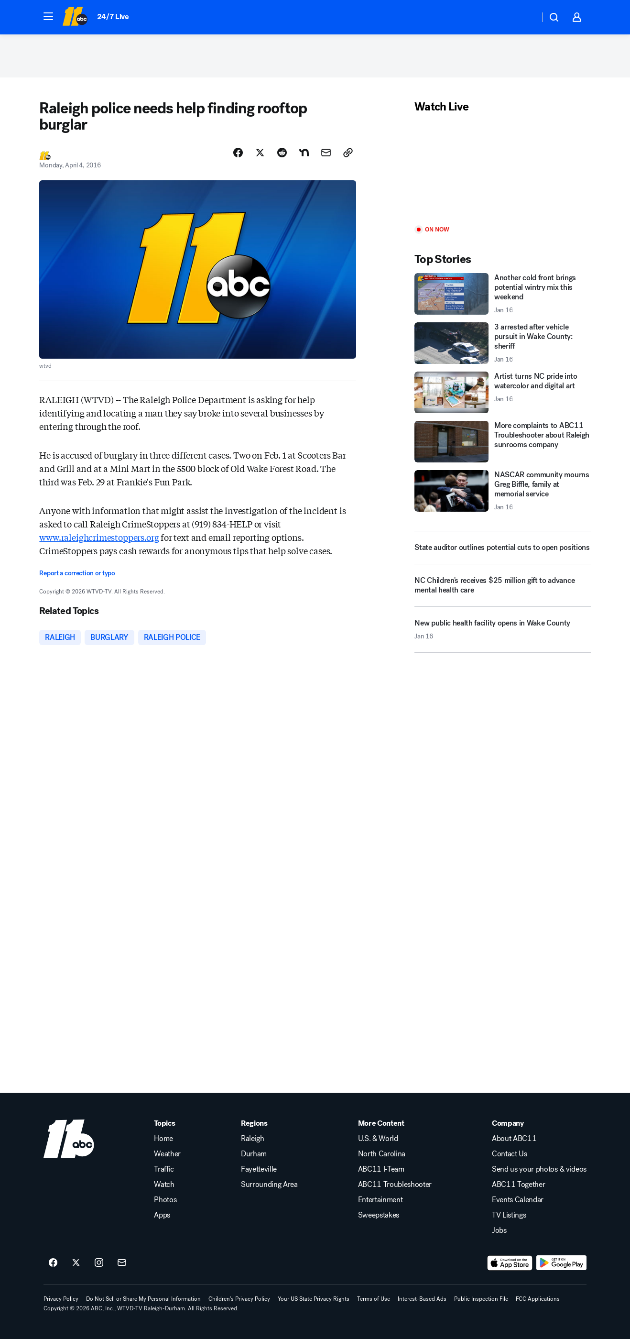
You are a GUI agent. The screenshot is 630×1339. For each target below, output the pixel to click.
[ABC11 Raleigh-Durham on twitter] (76, 1263)
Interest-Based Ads (422, 1299)
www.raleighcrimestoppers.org (99, 537)
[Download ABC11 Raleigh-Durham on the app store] (510, 1263)
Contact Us (509, 1154)
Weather (167, 1154)
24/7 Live (113, 16)
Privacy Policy (60, 1299)
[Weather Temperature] (524, 17)
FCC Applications (538, 1299)
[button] (48, 16)
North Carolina (382, 1154)
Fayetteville (259, 1169)
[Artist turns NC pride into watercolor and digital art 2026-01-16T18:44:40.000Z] (502, 392)
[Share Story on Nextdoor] (304, 152)
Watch (164, 1184)
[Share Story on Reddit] (282, 152)
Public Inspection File (481, 1299)
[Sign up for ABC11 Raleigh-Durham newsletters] (121, 1263)
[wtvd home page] (68, 1138)
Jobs (499, 1230)
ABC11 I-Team (381, 1169)
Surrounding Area (269, 1184)
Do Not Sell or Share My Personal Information (143, 1299)
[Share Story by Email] (326, 152)
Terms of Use (373, 1299)
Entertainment (380, 1200)
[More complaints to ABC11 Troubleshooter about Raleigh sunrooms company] (502, 441)
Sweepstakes (378, 1215)
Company (508, 1123)
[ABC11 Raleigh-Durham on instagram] (99, 1263)
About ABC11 (514, 1138)
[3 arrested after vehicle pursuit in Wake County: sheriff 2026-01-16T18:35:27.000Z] (502, 343)
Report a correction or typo (77, 573)
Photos (165, 1200)
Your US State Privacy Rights (313, 1299)
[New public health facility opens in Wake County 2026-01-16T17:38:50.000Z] (502, 633)
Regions (254, 1123)
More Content (381, 1123)
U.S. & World (378, 1138)
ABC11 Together (518, 1184)
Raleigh (252, 1138)
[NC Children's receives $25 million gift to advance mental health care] (502, 589)
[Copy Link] (348, 152)
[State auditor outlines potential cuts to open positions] (502, 547)
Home (163, 1138)
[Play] (502, 170)
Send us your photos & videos (539, 1169)
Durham (254, 1154)
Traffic (164, 1169)
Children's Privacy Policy (239, 1299)
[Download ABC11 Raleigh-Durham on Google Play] (561, 1263)
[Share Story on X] (260, 152)
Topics (164, 1123)
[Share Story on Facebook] (238, 152)
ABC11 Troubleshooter (395, 1184)
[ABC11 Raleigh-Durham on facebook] (53, 1263)
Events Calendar (517, 1200)
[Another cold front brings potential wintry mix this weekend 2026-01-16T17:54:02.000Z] (502, 294)
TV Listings (509, 1215)
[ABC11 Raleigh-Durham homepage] (74, 17)
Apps (162, 1215)
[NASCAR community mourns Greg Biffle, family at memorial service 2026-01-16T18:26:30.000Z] (502, 491)
